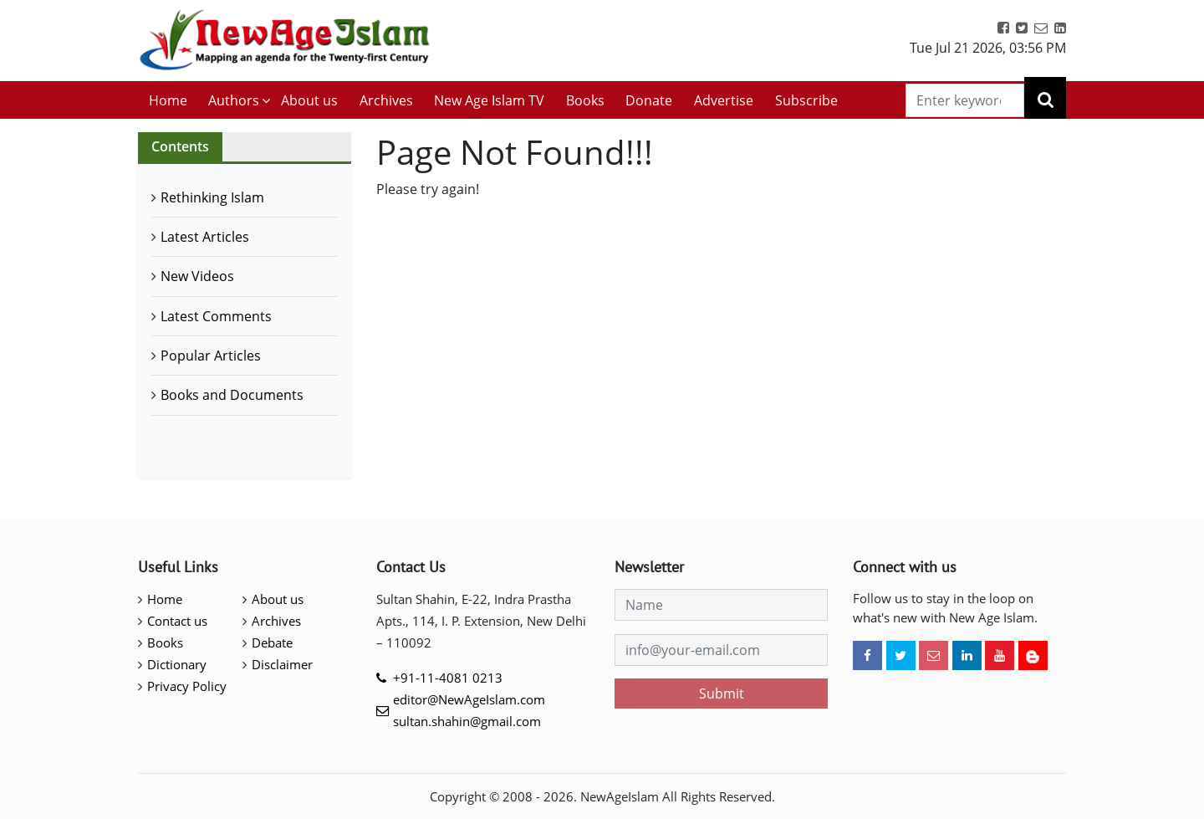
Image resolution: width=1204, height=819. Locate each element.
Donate (648, 100)
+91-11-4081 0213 (448, 677)
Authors (233, 100)
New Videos (197, 276)
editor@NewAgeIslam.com (469, 699)
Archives (386, 100)
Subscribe (806, 100)
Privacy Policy (187, 686)
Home (168, 100)
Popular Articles (211, 355)
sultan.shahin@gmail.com (467, 721)
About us (309, 100)
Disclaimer (282, 664)
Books (585, 100)
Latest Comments (216, 316)
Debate (272, 642)
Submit (721, 693)
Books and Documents (232, 395)
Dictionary (177, 664)
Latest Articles (205, 237)
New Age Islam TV (489, 100)
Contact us (177, 620)
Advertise (723, 100)
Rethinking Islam (212, 197)
